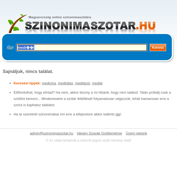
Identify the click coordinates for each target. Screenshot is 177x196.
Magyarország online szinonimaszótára (60, 17)
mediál (97, 83)
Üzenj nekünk (136, 133)
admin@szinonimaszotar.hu (51, 133)
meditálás (65, 83)
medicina (49, 83)
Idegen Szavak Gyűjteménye (99, 133)
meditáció (82, 83)
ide (117, 114)
